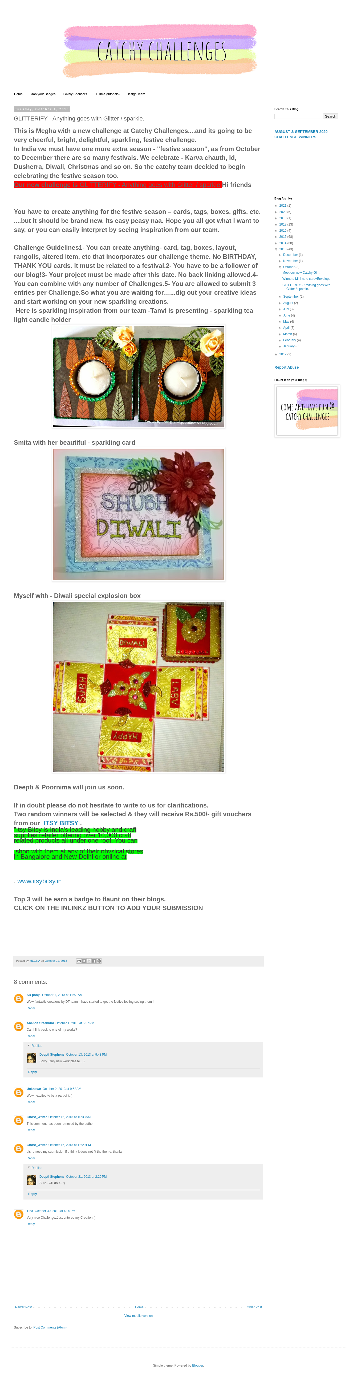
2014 (283, 243)
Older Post (254, 1307)
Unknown (34, 1089)
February (290, 340)
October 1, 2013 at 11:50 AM (62, 995)
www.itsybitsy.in (39, 881)
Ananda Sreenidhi (40, 1023)
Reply (31, 1008)
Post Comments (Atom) (50, 1327)
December (291, 255)
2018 (283, 224)
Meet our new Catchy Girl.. (301, 272)
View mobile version (138, 1316)
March (288, 334)
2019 (283, 218)
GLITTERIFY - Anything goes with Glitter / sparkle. (306, 287)
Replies (36, 1046)
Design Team (136, 94)
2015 (283, 237)
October (289, 267)
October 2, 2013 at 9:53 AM (62, 1089)
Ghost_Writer (37, 1117)
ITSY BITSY (61, 823)
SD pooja (33, 995)
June (287, 315)
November (291, 261)
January (289, 346)
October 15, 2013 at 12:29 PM (69, 1145)
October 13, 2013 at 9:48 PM (86, 1054)
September (291, 296)
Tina (30, 1211)
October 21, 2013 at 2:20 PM (86, 1177)
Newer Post (23, 1307)
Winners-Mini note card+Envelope (306, 279)
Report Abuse (286, 367)
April (286, 328)
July (286, 309)
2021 (283, 205)
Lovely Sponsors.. (76, 94)
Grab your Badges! (43, 94)
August (288, 303)
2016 (283, 230)
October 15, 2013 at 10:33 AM (69, 1117)
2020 (283, 212)
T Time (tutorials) (108, 94)
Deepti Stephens (51, 1054)
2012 (283, 354)
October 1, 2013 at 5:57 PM (74, 1023)
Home (18, 94)
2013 (283, 249)
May (286, 321)
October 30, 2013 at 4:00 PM (55, 1211)
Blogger (197, 1365)
